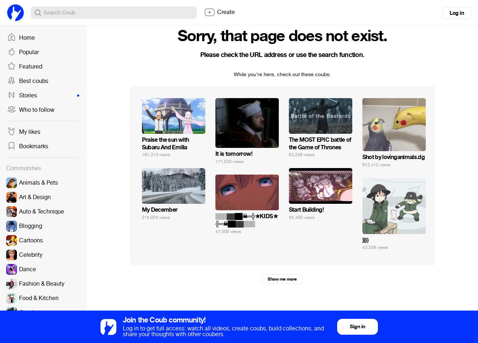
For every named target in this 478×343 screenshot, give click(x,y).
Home (21, 38)
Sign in (357, 326)
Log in (457, 13)
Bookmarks (27, 146)
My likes (23, 132)
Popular (23, 52)
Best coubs (27, 81)
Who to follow (30, 110)
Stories (43, 96)
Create (219, 12)
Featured (24, 67)
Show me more (282, 279)
